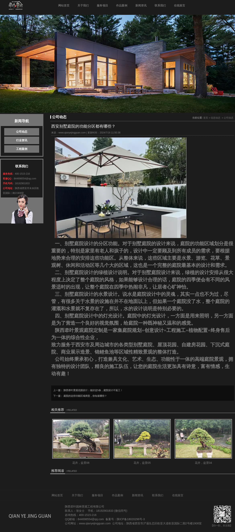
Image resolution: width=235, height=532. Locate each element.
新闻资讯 (141, 5)
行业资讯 (21, 140)
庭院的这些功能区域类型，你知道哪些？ (85, 396)
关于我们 (83, 5)
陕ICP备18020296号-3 (131, 519)
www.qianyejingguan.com (72, 132)
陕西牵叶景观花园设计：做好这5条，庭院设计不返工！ (93, 390)
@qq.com (98, 519)
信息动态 (215, 117)
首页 (205, 117)
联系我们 (160, 5)
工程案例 (21, 149)
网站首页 (63, 5)
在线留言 (179, 5)
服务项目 (102, 5)
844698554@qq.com (25, 178)
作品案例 (121, 5)
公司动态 (21, 131)
